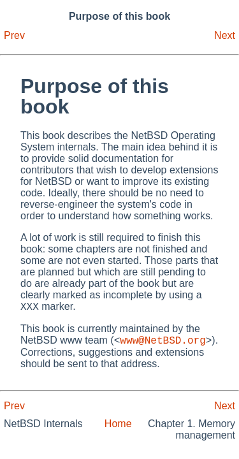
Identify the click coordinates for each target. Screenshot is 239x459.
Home (118, 427)
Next (224, 35)
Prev (14, 35)
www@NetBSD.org (162, 344)
